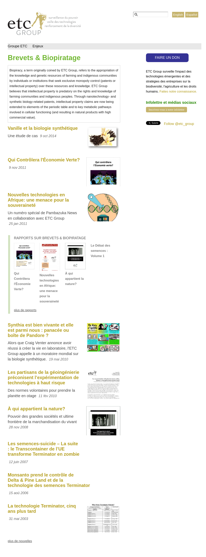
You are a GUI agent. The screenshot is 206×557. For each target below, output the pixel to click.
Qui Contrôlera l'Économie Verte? (44, 159)
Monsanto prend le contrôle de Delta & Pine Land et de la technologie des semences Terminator (49, 480)
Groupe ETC (17, 46)
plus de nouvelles (20, 541)
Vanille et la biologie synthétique (43, 128)
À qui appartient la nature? (74, 279)
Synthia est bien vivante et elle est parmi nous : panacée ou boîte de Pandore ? (40, 330)
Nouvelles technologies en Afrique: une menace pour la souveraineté (38, 200)
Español (191, 14)
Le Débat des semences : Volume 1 (100, 251)
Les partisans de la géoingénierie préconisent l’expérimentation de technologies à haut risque (43, 377)
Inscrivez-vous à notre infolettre (166, 109)
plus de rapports (25, 310)
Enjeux (38, 46)
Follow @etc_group (179, 124)
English (178, 14)
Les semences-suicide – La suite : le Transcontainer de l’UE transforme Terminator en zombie (43, 449)
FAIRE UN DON (167, 58)
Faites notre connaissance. (178, 91)
